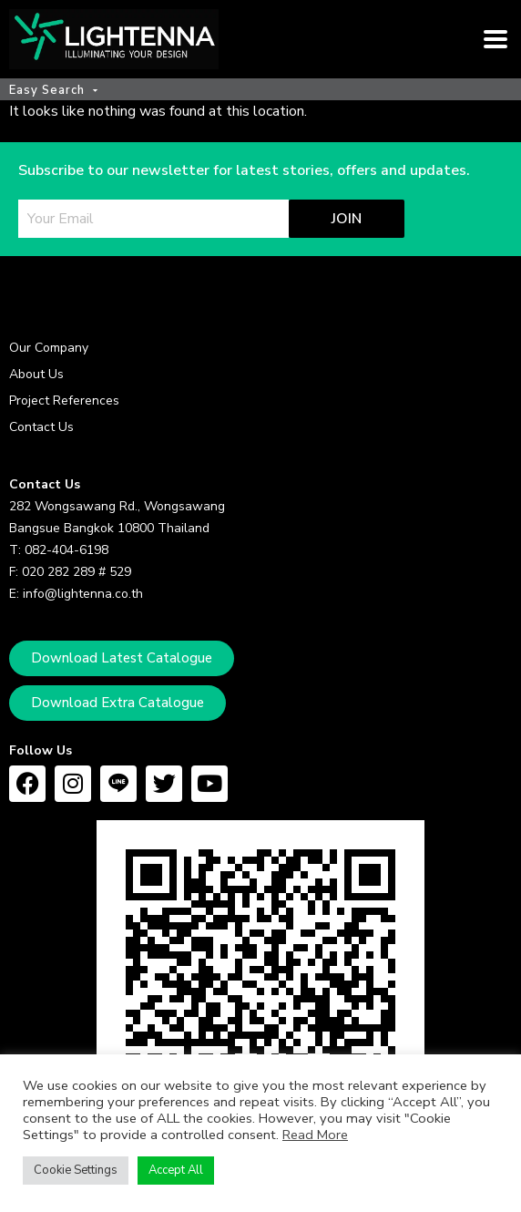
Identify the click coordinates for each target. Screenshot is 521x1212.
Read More (315, 1134)
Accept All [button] (175, 1170)
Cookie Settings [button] (75, 1170)
